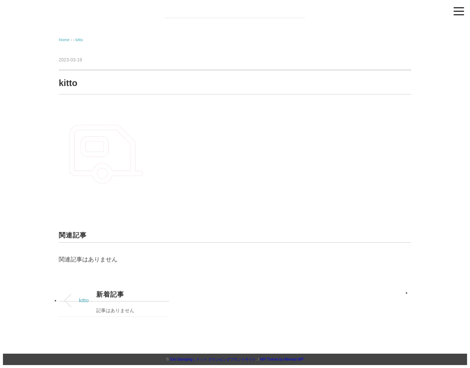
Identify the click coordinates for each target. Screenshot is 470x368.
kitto (79, 39)
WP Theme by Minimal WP (282, 359)
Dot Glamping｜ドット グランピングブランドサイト (213, 359)
